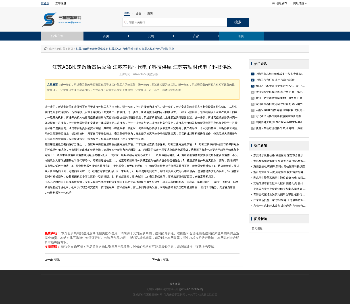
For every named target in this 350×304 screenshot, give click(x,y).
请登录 (45, 3)
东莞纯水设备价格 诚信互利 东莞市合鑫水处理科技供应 (286, 155)
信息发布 (281, 3)
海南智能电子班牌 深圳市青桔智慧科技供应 (279, 166)
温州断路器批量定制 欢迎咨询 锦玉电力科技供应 (282, 104)
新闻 (241, 36)
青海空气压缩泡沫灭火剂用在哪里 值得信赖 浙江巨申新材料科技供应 (294, 194)
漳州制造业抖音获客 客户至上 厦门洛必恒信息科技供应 (286, 92)
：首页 (69, 48)
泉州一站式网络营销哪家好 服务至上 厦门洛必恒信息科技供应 (290, 98)
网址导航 (300, 3)
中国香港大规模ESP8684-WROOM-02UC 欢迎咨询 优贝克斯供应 (292, 122)
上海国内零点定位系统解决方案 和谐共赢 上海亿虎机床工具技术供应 (294, 189)
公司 (151, 36)
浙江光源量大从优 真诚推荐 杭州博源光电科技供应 (283, 172)
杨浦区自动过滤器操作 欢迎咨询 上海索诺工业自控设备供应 (289, 128)
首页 (106, 36)
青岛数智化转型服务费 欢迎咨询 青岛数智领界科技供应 (286, 161)
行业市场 (57, 36)
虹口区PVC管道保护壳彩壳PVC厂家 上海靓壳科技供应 (286, 86)
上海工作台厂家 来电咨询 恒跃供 (273, 79)
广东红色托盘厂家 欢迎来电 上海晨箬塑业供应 (280, 200)
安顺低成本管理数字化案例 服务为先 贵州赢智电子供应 (286, 183)
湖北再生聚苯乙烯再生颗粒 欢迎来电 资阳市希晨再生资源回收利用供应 (295, 177)
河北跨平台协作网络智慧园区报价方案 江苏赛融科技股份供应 (290, 116)
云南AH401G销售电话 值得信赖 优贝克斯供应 (280, 110)
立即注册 (60, 3)
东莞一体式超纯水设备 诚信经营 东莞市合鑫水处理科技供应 (289, 205)
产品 (196, 36)
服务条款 (175, 283)
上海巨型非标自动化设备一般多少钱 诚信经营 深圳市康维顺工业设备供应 (297, 73)
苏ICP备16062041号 (191, 289)
